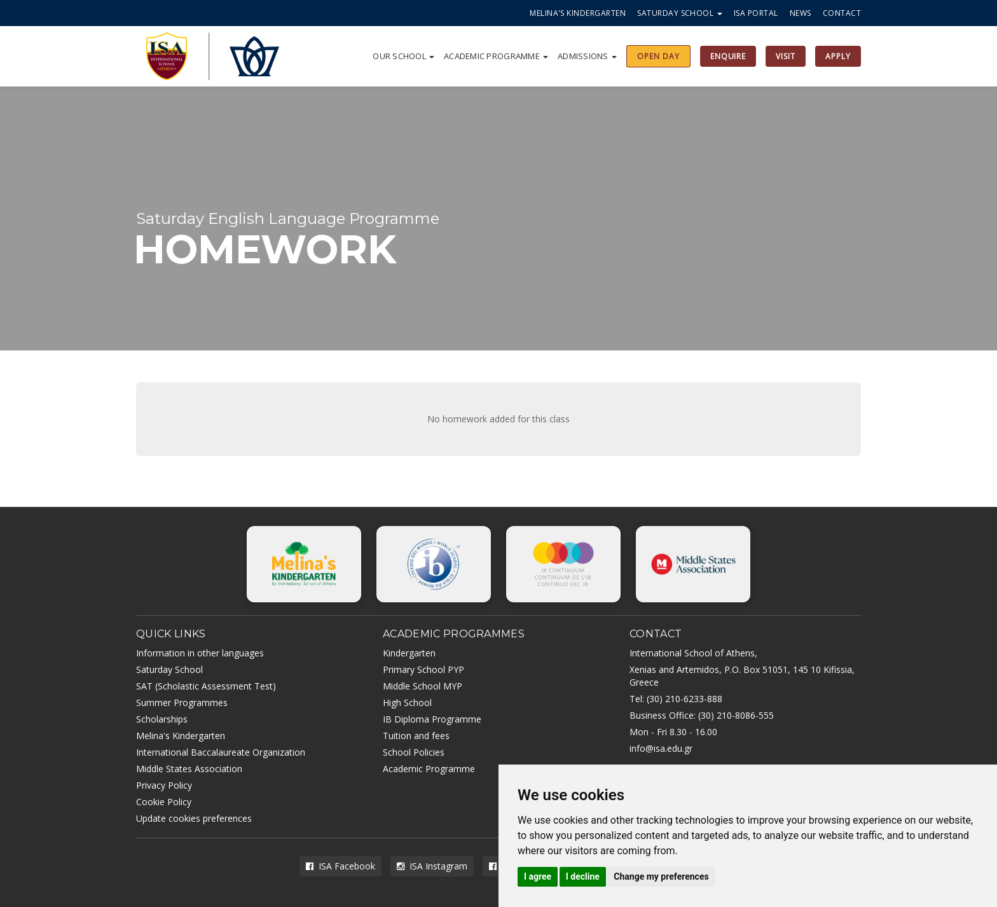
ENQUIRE (728, 56)
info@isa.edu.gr (660, 748)
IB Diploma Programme (432, 719)
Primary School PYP (423, 669)
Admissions (587, 56)
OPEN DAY (658, 56)
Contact (842, 13)
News (800, 13)
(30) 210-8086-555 (736, 715)
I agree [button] (537, 876)
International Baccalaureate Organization (220, 752)
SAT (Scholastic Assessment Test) (206, 686)
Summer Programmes (182, 702)
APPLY (838, 56)
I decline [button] (583, 876)
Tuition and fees (416, 736)
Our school (403, 56)
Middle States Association (189, 769)
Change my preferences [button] (661, 876)
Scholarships (162, 719)
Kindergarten (409, 653)
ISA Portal (756, 13)
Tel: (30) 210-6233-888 (675, 699)
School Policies (413, 752)
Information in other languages (200, 653)
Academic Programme (496, 56)
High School (407, 702)
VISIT (785, 56)
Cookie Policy (163, 802)
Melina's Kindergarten (578, 13)
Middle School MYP (422, 686)
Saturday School (679, 13)
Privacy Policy (164, 785)
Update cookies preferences (194, 818)
